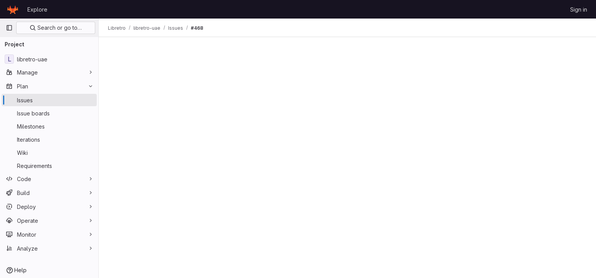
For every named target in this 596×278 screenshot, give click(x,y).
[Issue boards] (49, 113)
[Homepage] (12, 9)
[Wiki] (49, 152)
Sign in (578, 9)
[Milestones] (49, 126)
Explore (37, 9)
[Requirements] (49, 165)
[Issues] (49, 100)
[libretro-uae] (49, 59)
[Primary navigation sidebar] (9, 28)
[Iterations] (49, 139)
